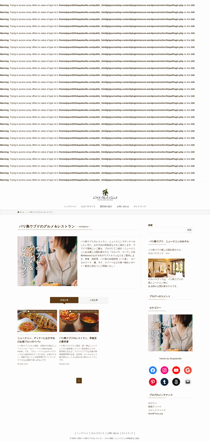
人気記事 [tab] (94, 300)
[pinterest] (175, 183)
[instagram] (172, 183)
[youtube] (179, 183)
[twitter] (168, 183)
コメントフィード (157, 410)
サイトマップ (127, 433)
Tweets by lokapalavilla (170, 358)
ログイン (152, 403)
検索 (150, 225)
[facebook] (164, 183)
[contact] (187, 183)
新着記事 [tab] (64, 300)
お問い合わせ (113, 433)
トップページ (82, 433)
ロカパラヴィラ (97, 433)
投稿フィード (154, 406)
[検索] (190, 183)
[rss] (183, 183)
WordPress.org (155, 413)
